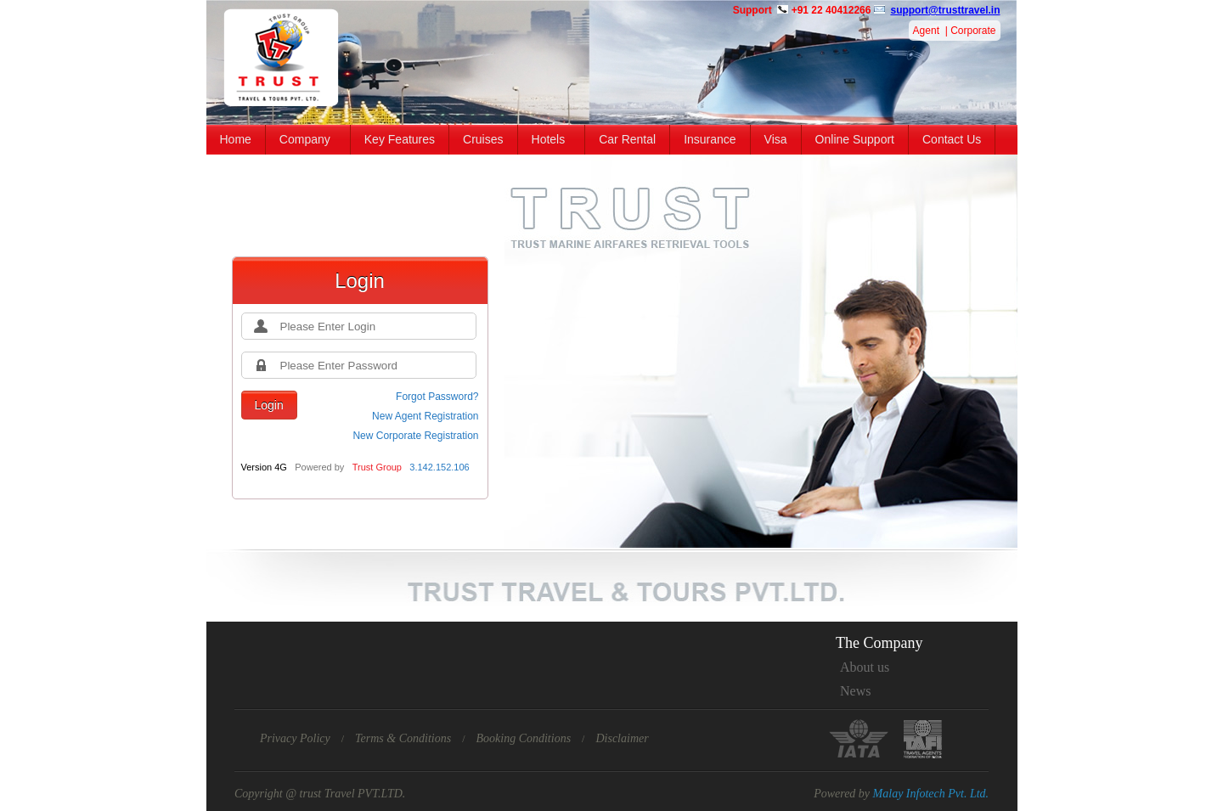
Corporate (972, 31)
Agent (926, 31)
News (855, 691)
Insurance (709, 139)
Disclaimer (621, 738)
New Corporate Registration (415, 436)
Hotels (549, 139)
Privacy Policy (295, 738)
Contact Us (951, 139)
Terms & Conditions (403, 738)
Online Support (854, 139)
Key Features (399, 139)
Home (235, 139)
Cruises (483, 139)
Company (304, 139)
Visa (775, 139)
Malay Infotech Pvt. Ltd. (931, 793)
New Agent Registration (425, 416)
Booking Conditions (523, 738)
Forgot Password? (437, 397)
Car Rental (627, 139)
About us (864, 667)
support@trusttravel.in (945, 10)
